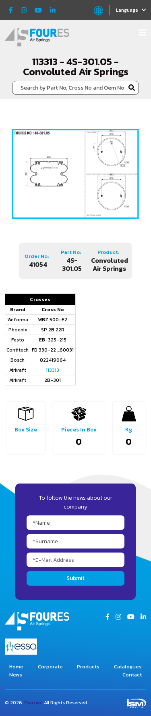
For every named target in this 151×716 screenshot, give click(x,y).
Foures (33, 702)
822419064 (53, 360)
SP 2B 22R (52, 329)
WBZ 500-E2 (52, 319)
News (15, 674)
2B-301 (52, 380)
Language (131, 10)
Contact (132, 674)
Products (88, 666)
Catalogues (128, 666)
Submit (75, 578)
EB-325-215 (52, 339)
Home (16, 666)
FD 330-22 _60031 (53, 350)
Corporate (50, 666)
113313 (52, 370)
